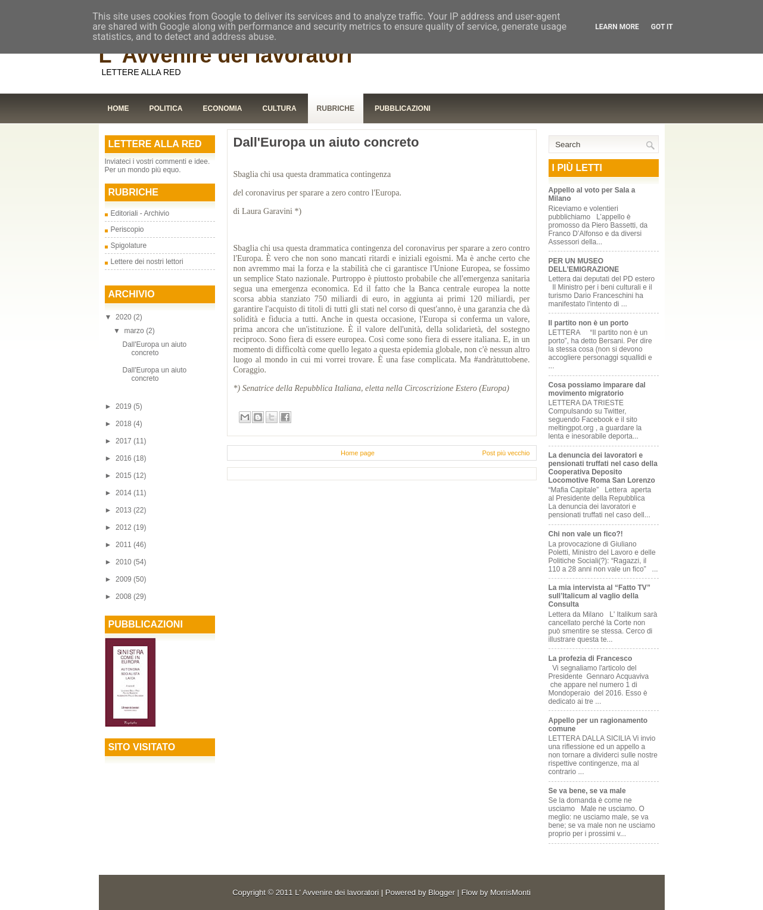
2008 (124, 596)
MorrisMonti (510, 892)
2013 (124, 510)
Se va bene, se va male (587, 791)
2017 (124, 441)
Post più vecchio (506, 452)
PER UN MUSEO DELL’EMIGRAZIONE (584, 265)
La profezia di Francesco (591, 658)
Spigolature (129, 245)
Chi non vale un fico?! (586, 534)
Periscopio (127, 229)
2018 (124, 424)
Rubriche (335, 108)
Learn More (617, 27)
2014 (124, 493)
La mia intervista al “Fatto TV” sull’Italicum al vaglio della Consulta (599, 595)
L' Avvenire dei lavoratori (226, 55)
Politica (166, 108)
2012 (124, 527)
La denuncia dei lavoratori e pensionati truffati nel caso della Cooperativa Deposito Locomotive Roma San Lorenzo (603, 467)
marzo (135, 331)
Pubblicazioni (403, 108)
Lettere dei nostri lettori (147, 261)
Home (118, 108)
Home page (358, 452)
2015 (124, 475)
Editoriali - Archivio (140, 213)
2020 (124, 317)
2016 (124, 458)
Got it (662, 27)
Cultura (280, 108)
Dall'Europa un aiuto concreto (154, 348)
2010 (124, 562)
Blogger (441, 892)
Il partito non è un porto (589, 323)
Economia (222, 108)
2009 (124, 579)
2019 (124, 406)
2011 (124, 545)
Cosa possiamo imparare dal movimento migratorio (597, 389)
